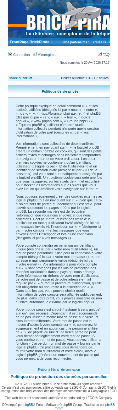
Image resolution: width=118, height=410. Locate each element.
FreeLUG (99, 42)
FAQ (104, 55)
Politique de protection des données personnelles (59, 376)
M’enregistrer (45, 55)
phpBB (28, 405)
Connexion (19, 55)
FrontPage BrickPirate (29, 42)
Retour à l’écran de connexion (59, 369)
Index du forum (20, 78)
